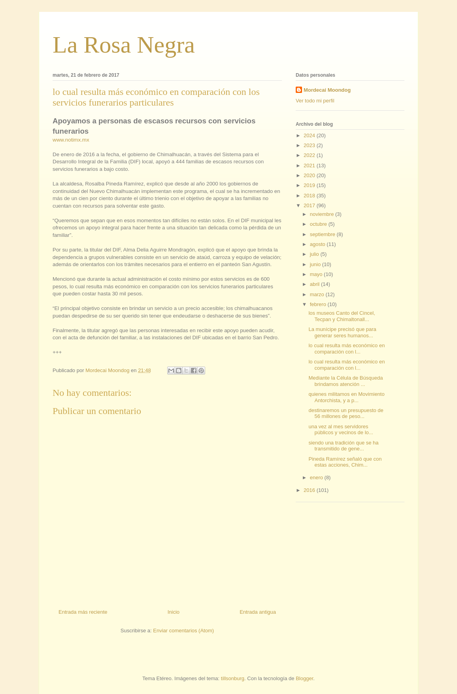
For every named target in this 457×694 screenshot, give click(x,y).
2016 (310, 490)
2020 (310, 175)
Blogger (304, 678)
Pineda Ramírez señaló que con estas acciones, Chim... (344, 462)
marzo (318, 294)
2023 (310, 145)
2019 (310, 185)
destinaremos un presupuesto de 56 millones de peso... (345, 413)
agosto (318, 244)
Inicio (173, 612)
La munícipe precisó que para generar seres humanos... (342, 332)
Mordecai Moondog (327, 90)
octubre (319, 224)
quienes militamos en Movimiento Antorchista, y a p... (346, 397)
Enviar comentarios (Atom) (183, 630)
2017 (310, 205)
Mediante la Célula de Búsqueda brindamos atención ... (345, 381)
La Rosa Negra (124, 45)
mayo (317, 274)
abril (315, 284)
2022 (310, 155)
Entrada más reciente (83, 612)
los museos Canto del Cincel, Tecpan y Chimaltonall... (341, 316)
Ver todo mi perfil (315, 101)
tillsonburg (232, 678)
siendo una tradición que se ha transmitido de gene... (343, 446)
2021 (310, 165)
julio (315, 254)
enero (317, 477)
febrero (319, 304)
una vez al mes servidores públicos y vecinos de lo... (340, 430)
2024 (310, 135)
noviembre (322, 214)
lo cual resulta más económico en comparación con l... (346, 348)
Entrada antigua (258, 612)
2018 (310, 196)
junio (316, 264)
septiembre (323, 234)
